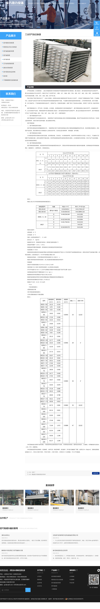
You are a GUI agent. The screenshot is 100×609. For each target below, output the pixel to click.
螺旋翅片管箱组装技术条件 (39, 474)
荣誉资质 (39, 579)
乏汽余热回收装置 (8, 63)
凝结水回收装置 (8, 67)
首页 (83, 24)
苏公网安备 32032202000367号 (74, 599)
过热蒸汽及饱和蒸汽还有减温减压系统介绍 (65, 535)
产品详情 (30, 87)
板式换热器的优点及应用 (60, 550)
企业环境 (39, 582)
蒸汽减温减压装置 (8, 51)
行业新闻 (72, 579)
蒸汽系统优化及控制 (9, 72)
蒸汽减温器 (6, 55)
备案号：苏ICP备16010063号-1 (56, 599)
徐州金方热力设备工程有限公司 (39, 599)
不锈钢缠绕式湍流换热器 (10, 80)
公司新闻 (72, 576)
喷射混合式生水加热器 (10, 47)
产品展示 (88, 24)
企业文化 (39, 586)
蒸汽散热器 (6, 59)
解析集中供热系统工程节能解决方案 (12, 550)
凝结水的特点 (6, 535)
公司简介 (39, 576)
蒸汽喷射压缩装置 (8, 43)
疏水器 (5, 76)
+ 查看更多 (54, 589)
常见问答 (72, 582)
